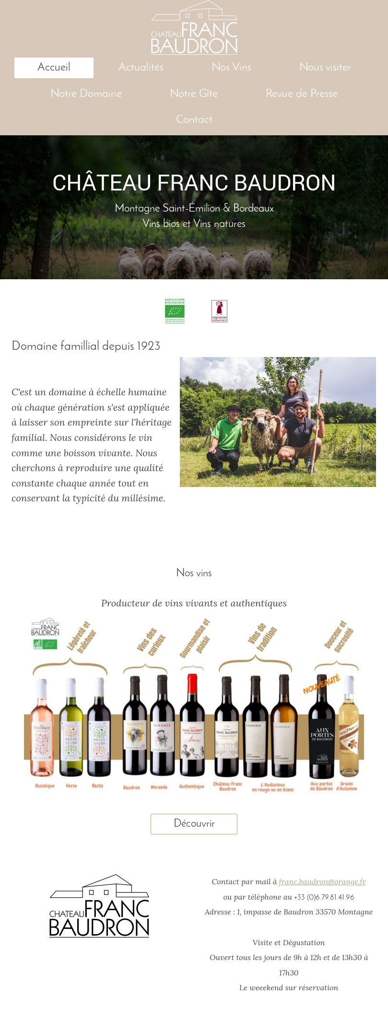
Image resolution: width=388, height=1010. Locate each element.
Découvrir (194, 824)
